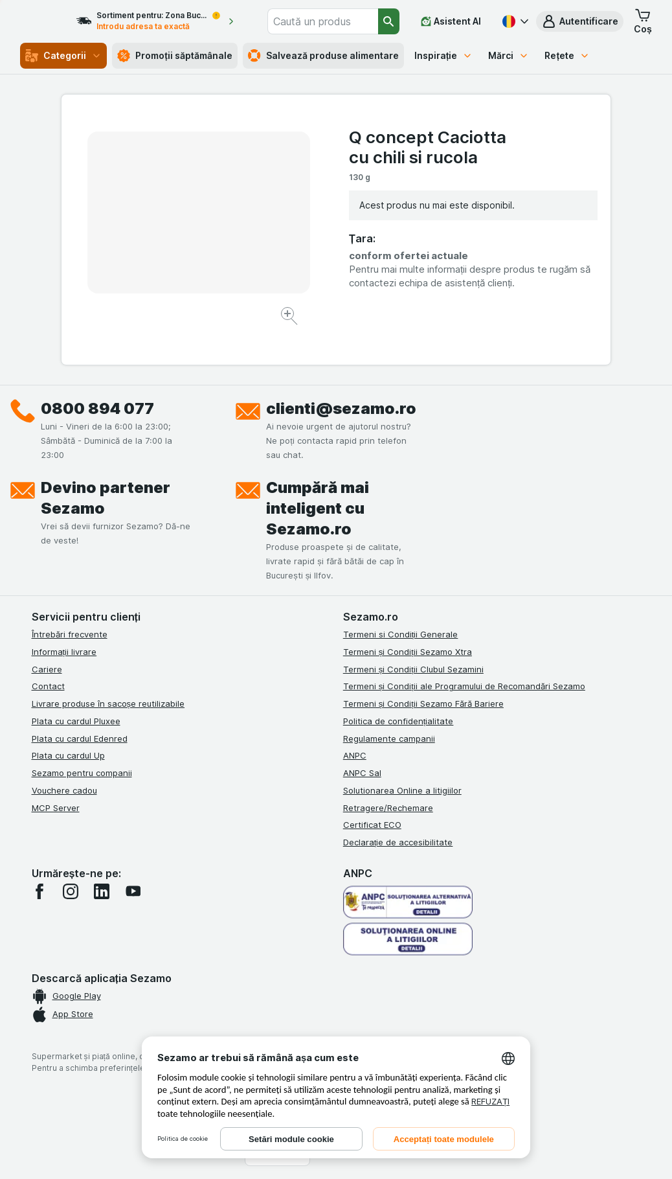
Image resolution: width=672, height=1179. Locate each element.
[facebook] (39, 891)
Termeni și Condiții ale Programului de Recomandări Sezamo (464, 686)
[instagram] (70, 891)
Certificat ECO (372, 824)
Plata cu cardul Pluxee (76, 721)
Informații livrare (64, 652)
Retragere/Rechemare (388, 808)
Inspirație (443, 55)
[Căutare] (389, 21)
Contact (48, 686)
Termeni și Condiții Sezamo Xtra (407, 652)
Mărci (508, 55)
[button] (579, 21)
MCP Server (56, 808)
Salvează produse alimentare (323, 55)
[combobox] (338, 21)
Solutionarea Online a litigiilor (402, 790)
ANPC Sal (362, 773)
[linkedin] (101, 891)
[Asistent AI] (451, 21)
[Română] (514, 21)
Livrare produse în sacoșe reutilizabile (108, 703)
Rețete (567, 55)
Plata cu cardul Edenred (80, 738)
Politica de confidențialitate (398, 721)
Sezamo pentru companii (82, 773)
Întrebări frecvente (69, 634)
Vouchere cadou (64, 790)
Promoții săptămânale (174, 55)
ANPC (354, 755)
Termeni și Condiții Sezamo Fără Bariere (423, 703)
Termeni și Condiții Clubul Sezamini (413, 669)
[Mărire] (290, 317)
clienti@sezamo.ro (341, 408)
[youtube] (132, 891)
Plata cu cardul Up (68, 755)
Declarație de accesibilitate (398, 842)
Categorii (63, 55)
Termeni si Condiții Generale (400, 634)
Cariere (47, 669)
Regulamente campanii (389, 738)
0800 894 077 (97, 408)
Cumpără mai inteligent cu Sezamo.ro (317, 508)
